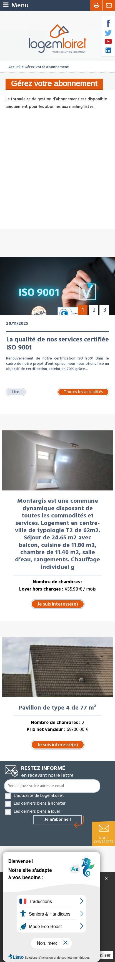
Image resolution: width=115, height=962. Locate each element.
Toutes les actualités (83, 392)
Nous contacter (103, 839)
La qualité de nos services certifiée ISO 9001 (57, 343)
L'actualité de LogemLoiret (39, 795)
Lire (15, 392)
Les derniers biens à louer (37, 811)
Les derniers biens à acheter (40, 803)
